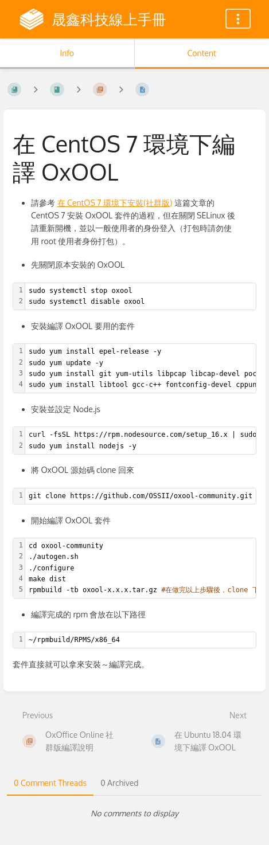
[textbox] (140, 296)
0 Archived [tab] (119, 783)
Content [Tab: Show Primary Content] (202, 53)
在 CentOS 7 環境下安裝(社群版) (115, 203)
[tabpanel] (134, 813)
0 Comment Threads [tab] (50, 783)
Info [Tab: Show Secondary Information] (67, 53)
